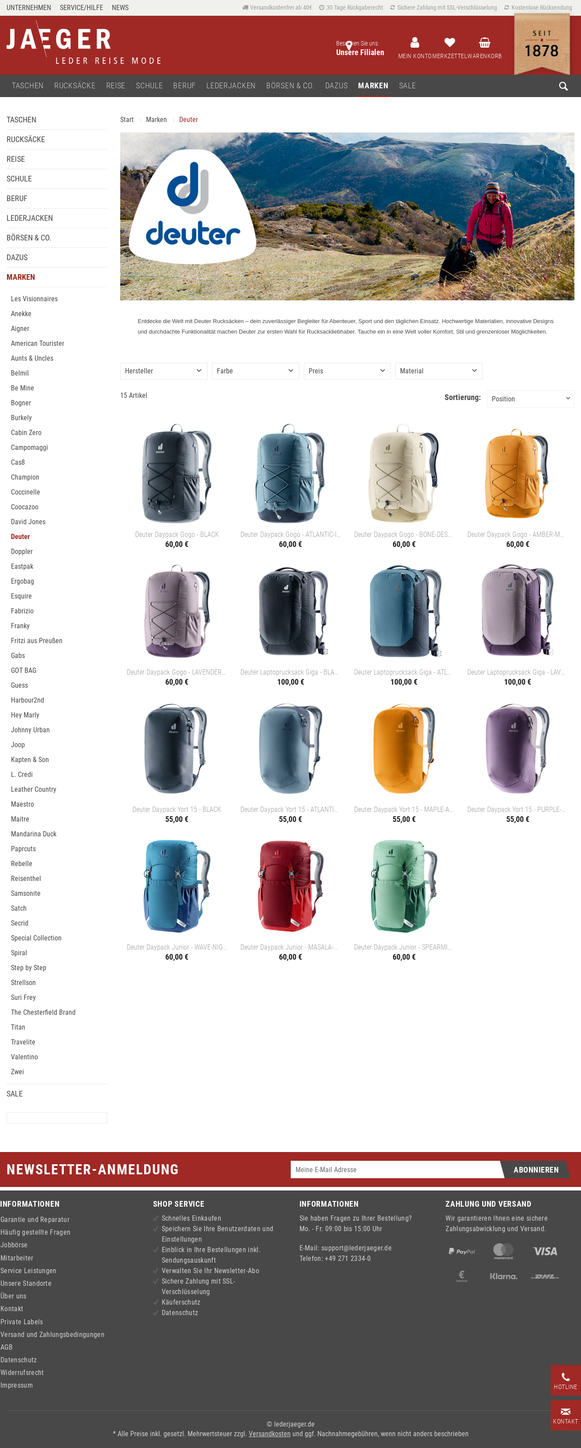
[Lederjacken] (231, 86)
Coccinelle (25, 492)
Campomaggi (29, 447)
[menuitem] (31, 7)
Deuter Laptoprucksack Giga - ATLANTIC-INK (404, 672)
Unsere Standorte (26, 1283)
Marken (21, 277)
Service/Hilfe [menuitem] (81, 7)
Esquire (21, 596)
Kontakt (11, 1309)
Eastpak (22, 566)
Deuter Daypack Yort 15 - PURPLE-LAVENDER (517, 809)
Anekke (21, 314)
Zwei (17, 1072)
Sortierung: (463, 397)
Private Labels (21, 1322)
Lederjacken (30, 218)
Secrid (19, 923)
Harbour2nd (27, 700)
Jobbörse (14, 1245)
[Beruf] (184, 86)
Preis (316, 371)
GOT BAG (23, 670)
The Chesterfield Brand (43, 1012)
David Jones (28, 522)
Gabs (18, 655)
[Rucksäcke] (75, 86)
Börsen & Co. (29, 237)
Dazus (17, 257)
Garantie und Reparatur (35, 1219)
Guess (19, 685)
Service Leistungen (28, 1271)
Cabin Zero (26, 432)
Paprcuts (23, 849)
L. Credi (22, 774)
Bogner (21, 403)
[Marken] (373, 86)
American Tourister (37, 343)
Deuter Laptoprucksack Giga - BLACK (290, 672)
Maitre (20, 819)
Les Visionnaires (34, 299)
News (120, 7)
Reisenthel (26, 878)
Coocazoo (24, 507)
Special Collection (36, 938)
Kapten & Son (30, 759)
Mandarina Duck (33, 834)
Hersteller (139, 371)
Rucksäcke (26, 139)
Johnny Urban (30, 730)
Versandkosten (270, 1434)
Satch (19, 908)
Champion (25, 477)
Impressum (16, 1385)
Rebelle (21, 864)
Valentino (24, 1057)
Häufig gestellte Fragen (35, 1232)
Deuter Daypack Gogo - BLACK (177, 534)
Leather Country (33, 789)
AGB (6, 1347)
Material (412, 371)
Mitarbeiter (17, 1258)
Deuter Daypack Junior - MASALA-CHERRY (290, 947)
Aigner (20, 328)
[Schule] (149, 86)
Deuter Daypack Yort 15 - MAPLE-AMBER (404, 809)
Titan (18, 1027)
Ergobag (22, 581)
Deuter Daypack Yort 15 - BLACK (176, 809)
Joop (18, 745)
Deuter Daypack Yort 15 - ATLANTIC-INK (290, 809)
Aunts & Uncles (32, 358)
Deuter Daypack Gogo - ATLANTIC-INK (290, 534)
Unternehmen (29, 7)
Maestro (22, 804)
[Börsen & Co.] (290, 86)
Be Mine (22, 388)
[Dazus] (336, 86)
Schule (19, 178)
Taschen (21, 119)
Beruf (17, 198)
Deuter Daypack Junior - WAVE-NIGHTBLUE (177, 947)
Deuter (20, 537)
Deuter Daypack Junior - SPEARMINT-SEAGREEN (404, 947)
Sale (15, 1093)
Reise (16, 159)
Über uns (13, 1296)
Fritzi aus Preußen (37, 641)
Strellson (23, 982)
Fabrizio (22, 611)
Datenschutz (18, 1360)
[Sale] (407, 86)
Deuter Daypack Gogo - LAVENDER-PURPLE (177, 672)
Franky (20, 626)
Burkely (21, 418)
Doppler (22, 551)
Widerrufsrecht (22, 1372)
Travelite (23, 1042)
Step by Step (28, 968)
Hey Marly (25, 715)
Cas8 (18, 462)
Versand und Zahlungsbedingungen (52, 1334)
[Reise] (116, 86)
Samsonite (26, 893)
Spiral (19, 953)
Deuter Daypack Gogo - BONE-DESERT (404, 534)
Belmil (20, 373)
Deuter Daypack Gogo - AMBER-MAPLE (517, 534)
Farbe (225, 371)
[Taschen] (28, 86)
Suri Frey (23, 997)
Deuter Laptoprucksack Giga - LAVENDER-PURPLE (517, 672)
